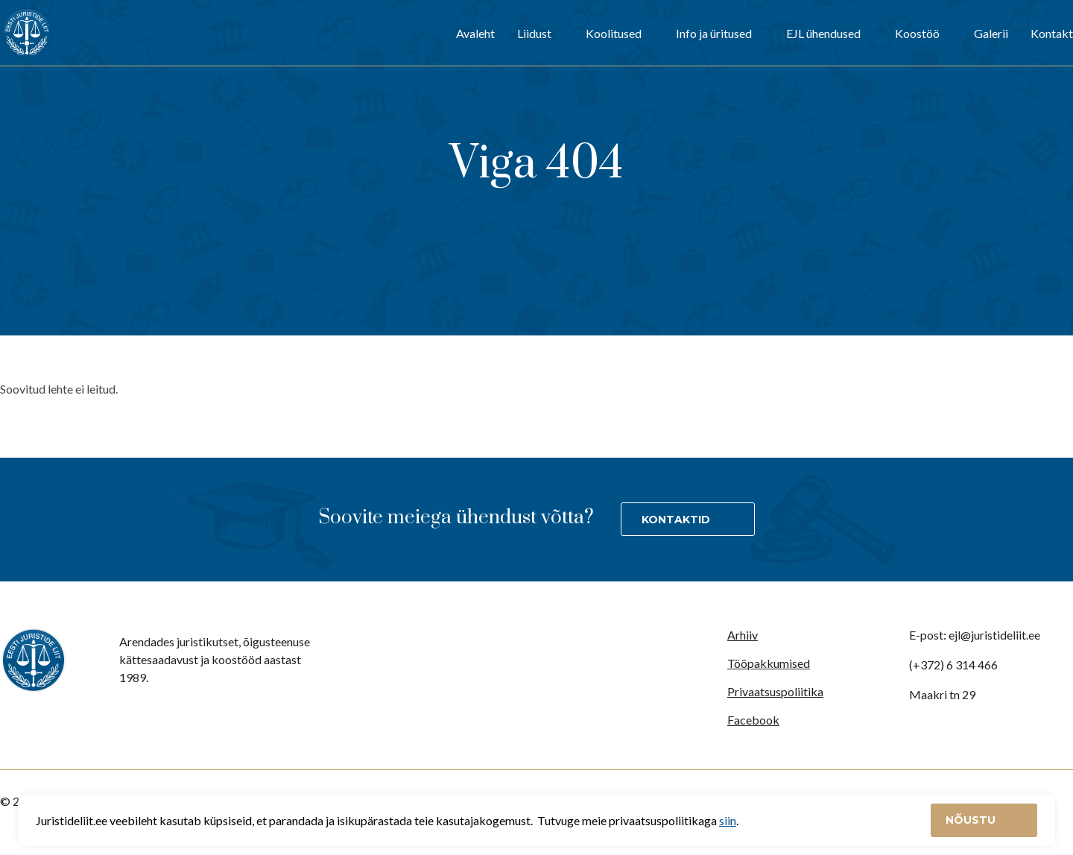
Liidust (534, 33)
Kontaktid (676, 519)
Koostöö (917, 33)
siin (727, 820)
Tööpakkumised (768, 663)
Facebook (753, 720)
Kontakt (1052, 33)
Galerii (991, 33)
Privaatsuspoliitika (775, 691)
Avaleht (475, 33)
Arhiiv (742, 635)
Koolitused (614, 33)
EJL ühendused (823, 33)
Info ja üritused (714, 33)
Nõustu (972, 820)
